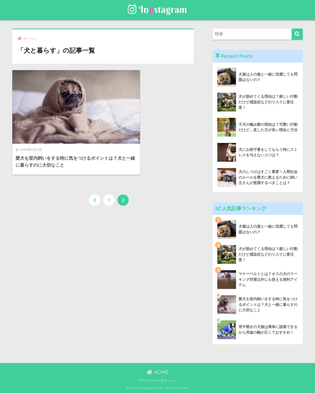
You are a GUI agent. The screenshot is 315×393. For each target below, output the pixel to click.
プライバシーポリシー (156, 381)
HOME (158, 372)
